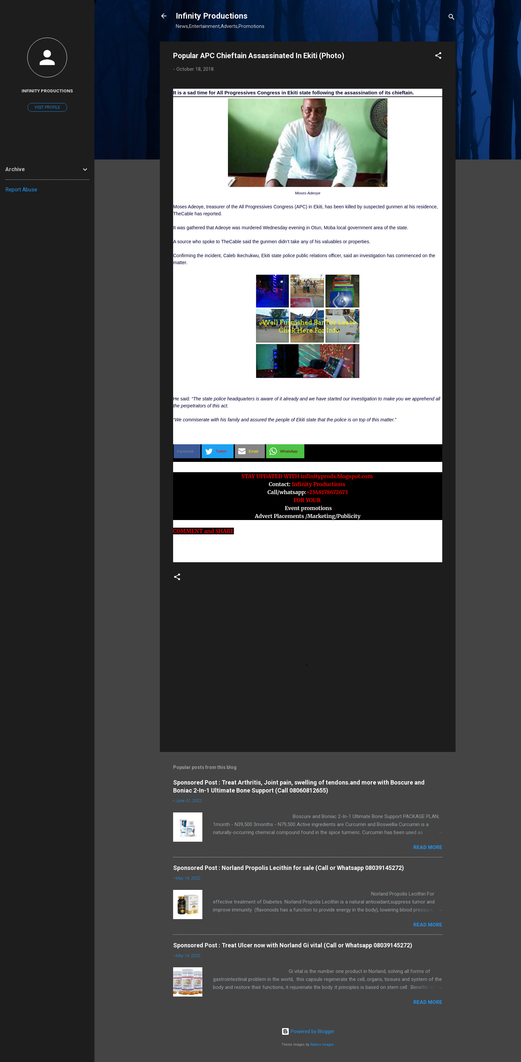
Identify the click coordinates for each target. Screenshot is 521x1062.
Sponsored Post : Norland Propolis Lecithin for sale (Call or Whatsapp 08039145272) (288, 867)
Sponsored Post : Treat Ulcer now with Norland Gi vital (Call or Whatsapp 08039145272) (292, 945)
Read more (427, 847)
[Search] (452, 18)
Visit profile (47, 107)
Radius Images (322, 1044)
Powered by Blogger (307, 1031)
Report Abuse (21, 189)
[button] (438, 57)
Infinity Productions (212, 16)
